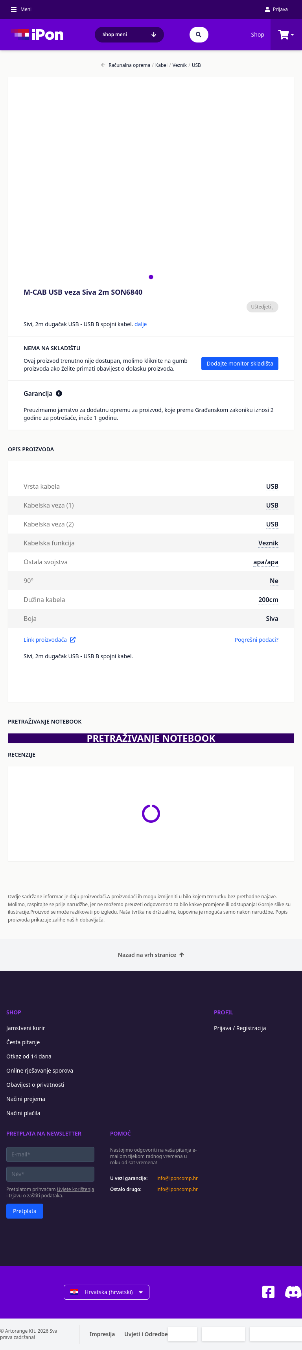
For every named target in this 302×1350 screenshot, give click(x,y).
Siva (272, 618)
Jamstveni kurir (25, 1028)
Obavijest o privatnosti (35, 1084)
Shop (257, 34)
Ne (274, 580)
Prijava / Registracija (240, 1028)
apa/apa (265, 562)
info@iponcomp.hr (177, 1178)
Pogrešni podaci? (256, 639)
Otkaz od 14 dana (29, 1056)
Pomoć (120, 1133)
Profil (223, 1012)
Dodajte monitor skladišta (239, 363)
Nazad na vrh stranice (151, 954)
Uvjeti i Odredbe (146, 1334)
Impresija (102, 1334)
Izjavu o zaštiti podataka (35, 1195)
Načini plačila (23, 1113)
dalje (140, 324)
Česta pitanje (23, 1042)
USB (194, 65)
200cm (268, 599)
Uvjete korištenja (75, 1189)
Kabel (160, 65)
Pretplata (25, 1211)
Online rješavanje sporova (39, 1070)
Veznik (178, 65)
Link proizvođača (50, 639)
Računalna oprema (125, 65)
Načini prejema (25, 1099)
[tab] (151, 277)
